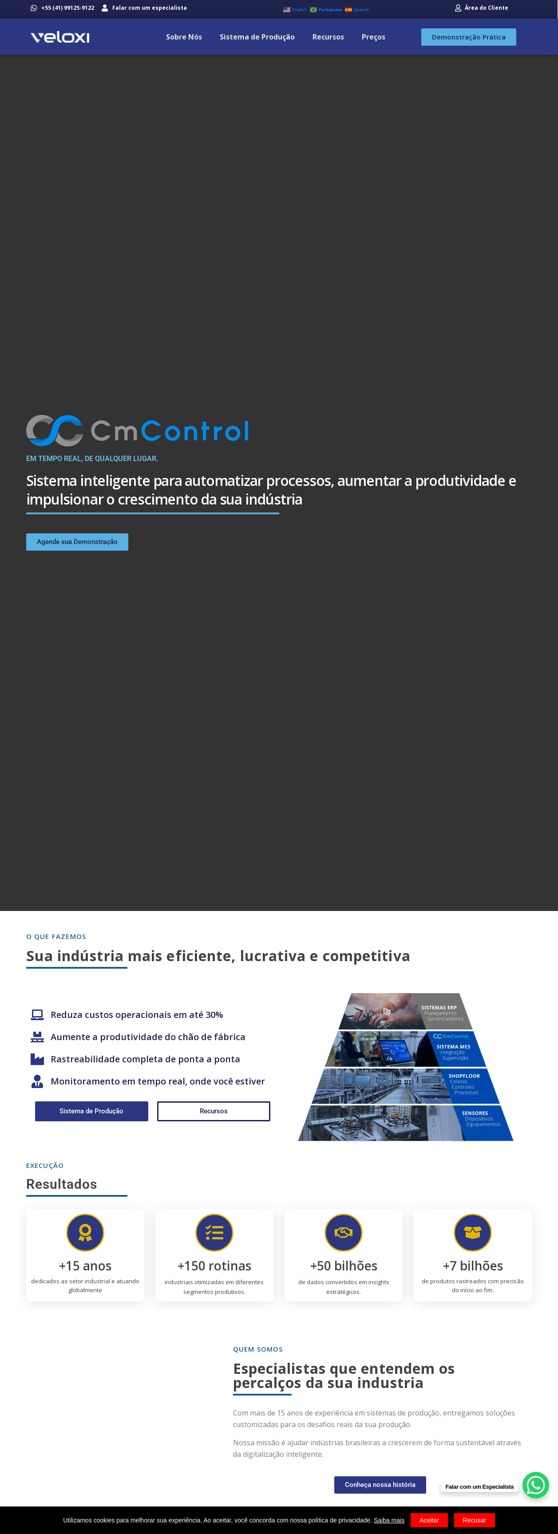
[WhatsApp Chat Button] (535, 1485)
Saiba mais (389, 1520)
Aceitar (429, 1520)
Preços (373, 37)
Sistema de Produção (257, 37)
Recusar (474, 1520)
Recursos (328, 37)
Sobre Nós (184, 37)
